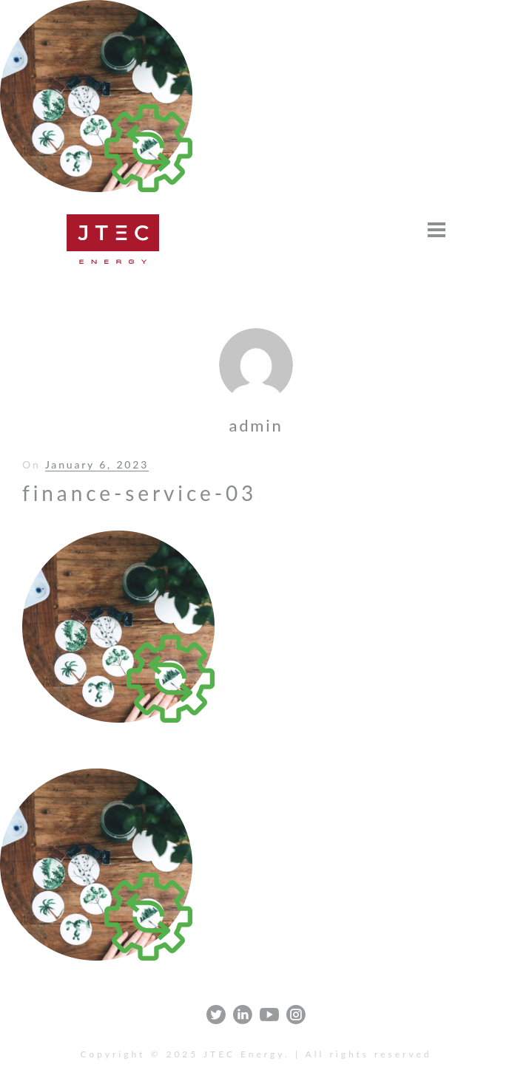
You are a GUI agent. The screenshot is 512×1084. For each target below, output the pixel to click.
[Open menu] (436, 230)
